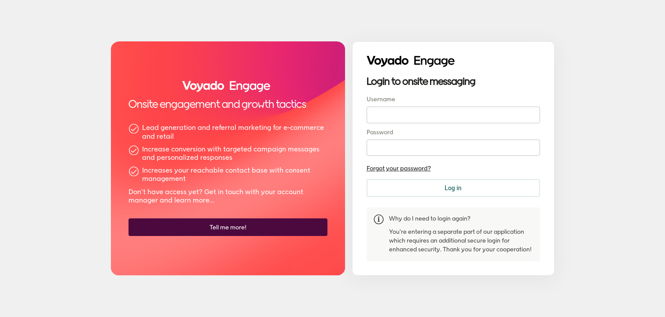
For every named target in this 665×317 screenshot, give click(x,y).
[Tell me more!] (228, 227)
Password (380, 132)
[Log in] (453, 188)
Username (381, 99)
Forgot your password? (399, 168)
